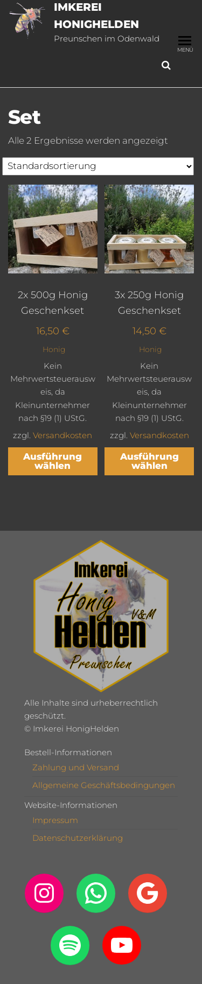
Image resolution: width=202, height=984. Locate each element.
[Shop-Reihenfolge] (98, 166)
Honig (54, 349)
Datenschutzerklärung (77, 838)
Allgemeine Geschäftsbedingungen (103, 785)
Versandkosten (62, 435)
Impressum (55, 820)
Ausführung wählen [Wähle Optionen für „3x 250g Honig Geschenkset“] (149, 461)
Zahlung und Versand (75, 767)
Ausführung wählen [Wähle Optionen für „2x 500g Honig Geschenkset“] (52, 461)
